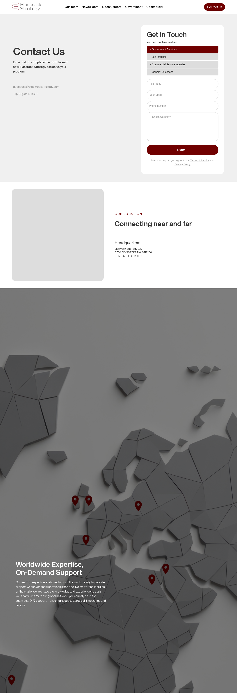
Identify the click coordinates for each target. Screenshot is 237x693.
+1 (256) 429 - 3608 (25, 94)
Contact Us (214, 7)
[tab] (182, 49)
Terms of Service (199, 160)
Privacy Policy (182, 164)
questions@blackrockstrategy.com (36, 86)
